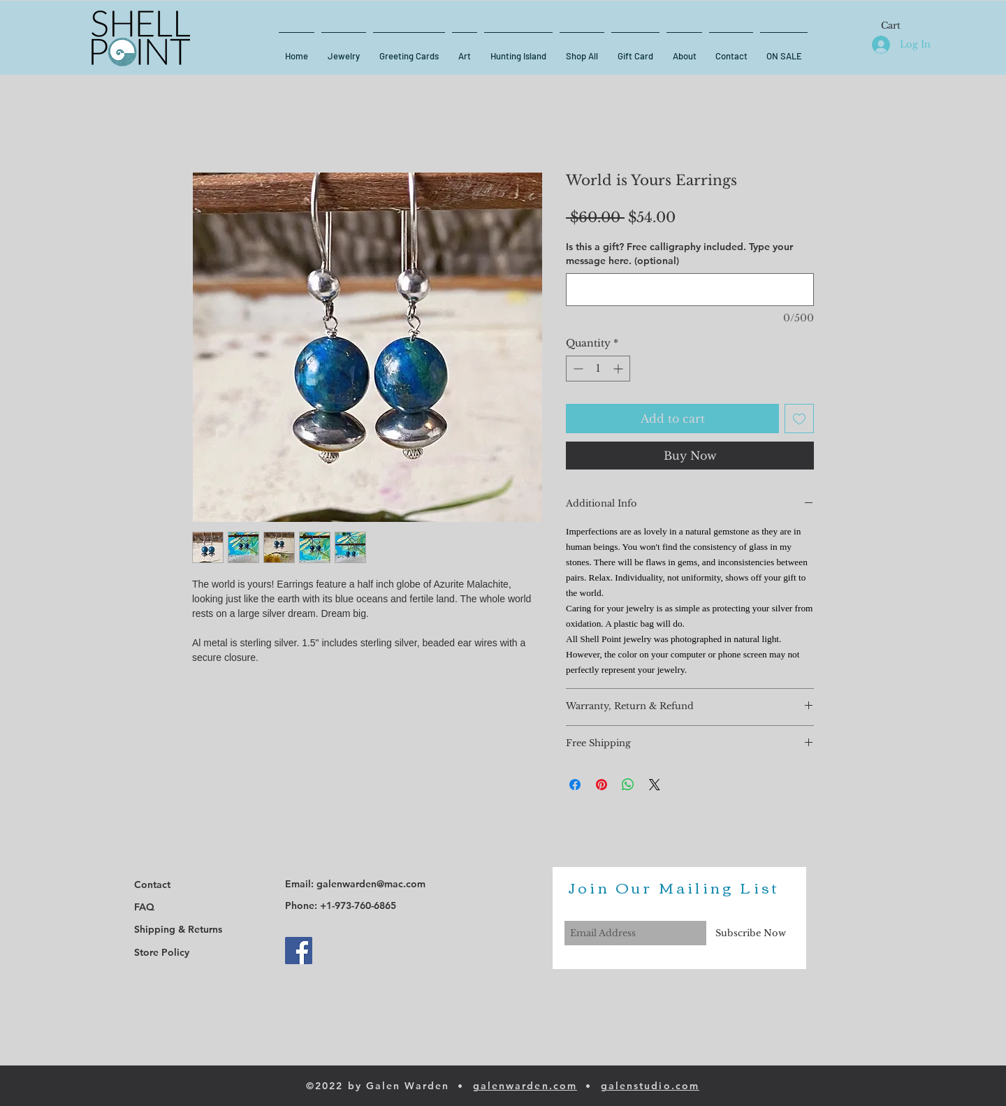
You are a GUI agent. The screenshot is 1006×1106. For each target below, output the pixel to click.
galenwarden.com (525, 1085)
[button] (898, 25)
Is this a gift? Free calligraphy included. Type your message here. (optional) (679, 253)
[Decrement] (576, 368)
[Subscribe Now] (751, 933)
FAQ (144, 907)
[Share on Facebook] (575, 784)
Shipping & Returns (178, 929)
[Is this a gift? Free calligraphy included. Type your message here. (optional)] (690, 289)
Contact (152, 884)
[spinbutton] (598, 368)
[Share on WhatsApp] (628, 784)
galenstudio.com (650, 1085)
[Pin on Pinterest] (601, 784)
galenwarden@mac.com (370, 884)
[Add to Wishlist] (799, 418)
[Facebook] (298, 950)
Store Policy (161, 952)
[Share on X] (654, 784)
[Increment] (619, 368)
